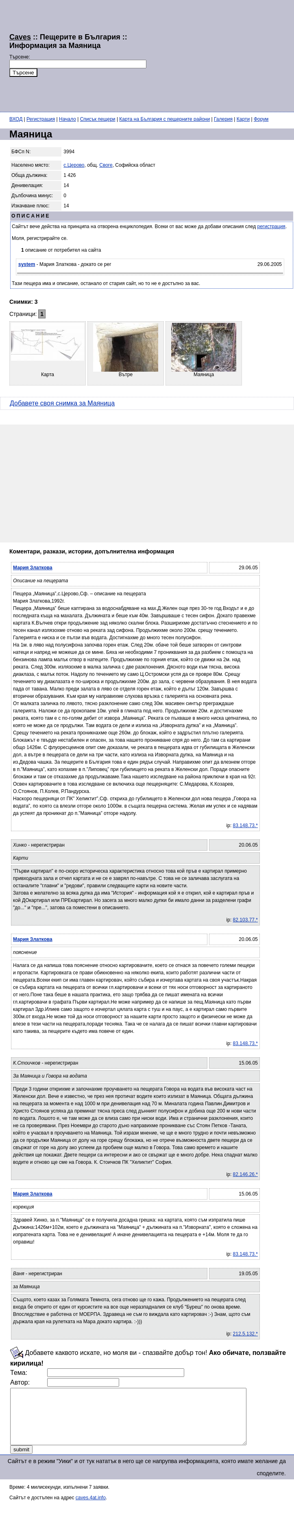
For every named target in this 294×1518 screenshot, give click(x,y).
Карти (243, 119)
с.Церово (73, 165)
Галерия (223, 119)
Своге (105, 165)
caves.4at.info (91, 1508)
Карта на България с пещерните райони (164, 119)
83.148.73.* (245, 825)
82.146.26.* (245, 1174)
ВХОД (15, 119)
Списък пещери (97, 119)
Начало (67, 119)
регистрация (271, 226)
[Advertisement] (198, 55)
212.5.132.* (245, 1334)
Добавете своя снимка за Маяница (62, 403)
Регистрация (40, 119)
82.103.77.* (245, 920)
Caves (20, 37)
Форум (261, 119)
